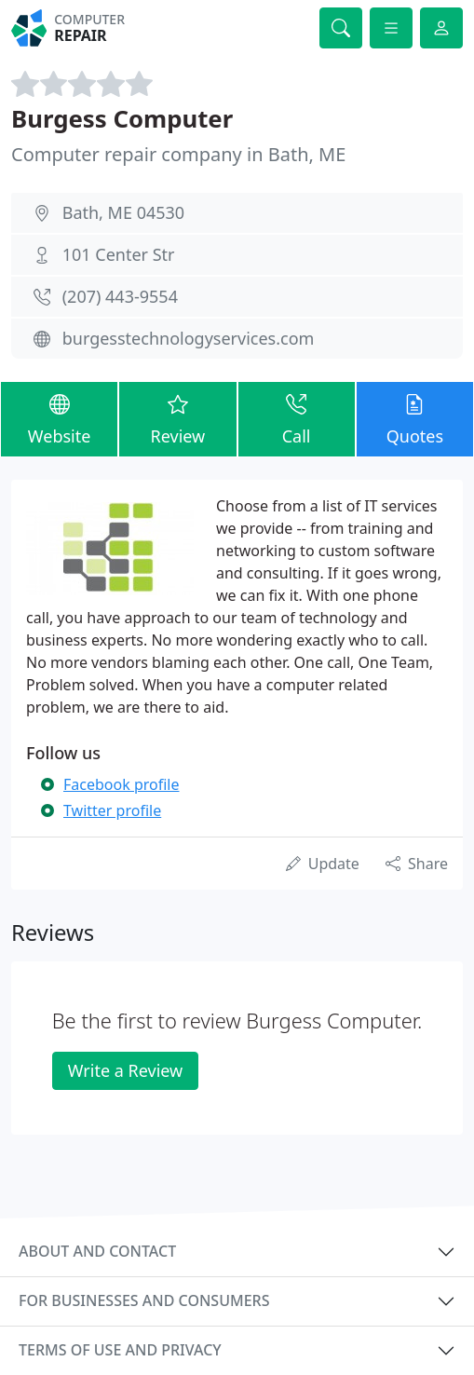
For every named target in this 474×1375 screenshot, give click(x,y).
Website (59, 418)
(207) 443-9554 (120, 296)
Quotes (415, 418)
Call (296, 418)
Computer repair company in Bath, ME (178, 154)
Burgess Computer (122, 118)
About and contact (97, 1251)
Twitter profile (112, 810)
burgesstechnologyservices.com (188, 338)
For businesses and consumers (144, 1300)
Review (177, 418)
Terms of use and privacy (120, 1350)
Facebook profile (121, 784)
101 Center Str (118, 254)
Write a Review (125, 1070)
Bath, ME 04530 (123, 212)
